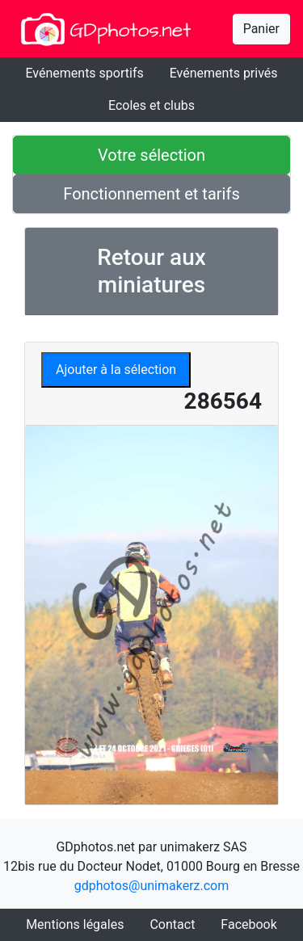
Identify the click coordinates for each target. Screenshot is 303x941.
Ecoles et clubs (151, 105)
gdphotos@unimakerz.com (151, 885)
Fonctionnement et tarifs (151, 194)
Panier (261, 28)
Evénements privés (224, 73)
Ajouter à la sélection (116, 369)
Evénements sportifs (84, 73)
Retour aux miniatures (151, 271)
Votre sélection (151, 155)
